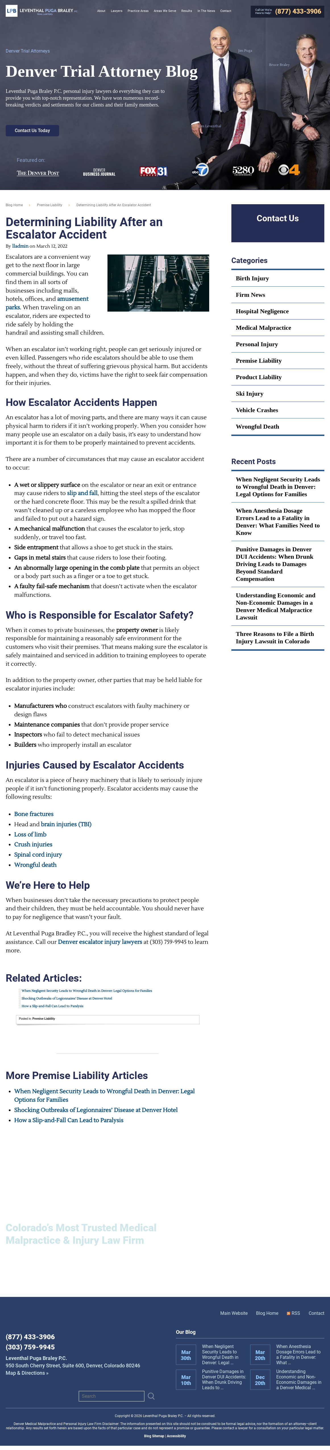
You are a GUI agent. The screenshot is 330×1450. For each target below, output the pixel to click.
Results (186, 11)
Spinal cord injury (38, 858)
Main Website (234, 1317)
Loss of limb (30, 838)
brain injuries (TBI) (66, 828)
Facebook (11, 1400)
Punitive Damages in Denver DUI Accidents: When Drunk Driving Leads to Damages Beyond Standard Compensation (275, 564)
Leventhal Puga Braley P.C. (42, 11)
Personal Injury (257, 344)
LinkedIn (26, 1400)
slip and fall (82, 495)
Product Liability (259, 377)
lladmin (20, 246)
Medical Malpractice (263, 327)
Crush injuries (33, 848)
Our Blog (186, 1336)
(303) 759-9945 (30, 1351)
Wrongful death (35, 869)
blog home (14, 205)
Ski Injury (249, 393)
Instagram (42, 1400)
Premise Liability (49, 205)
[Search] (111, 1400)
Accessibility (176, 1440)
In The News (206, 11)
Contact (316, 1317)
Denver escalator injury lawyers (100, 946)
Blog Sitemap (154, 1440)
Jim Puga (245, 51)
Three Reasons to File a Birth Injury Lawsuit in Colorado (275, 637)
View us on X (57, 1400)
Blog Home (267, 1317)
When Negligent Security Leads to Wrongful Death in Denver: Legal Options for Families (87, 995)
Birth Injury (252, 278)
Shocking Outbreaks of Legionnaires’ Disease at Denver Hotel (67, 1003)
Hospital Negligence (262, 311)
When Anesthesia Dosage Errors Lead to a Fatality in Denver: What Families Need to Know (278, 521)
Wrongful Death (257, 426)
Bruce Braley (279, 65)
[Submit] (151, 1400)
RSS (293, 1317)
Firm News (250, 294)
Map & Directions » (73, 1369)
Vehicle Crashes (257, 410)
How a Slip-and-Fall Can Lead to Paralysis (52, 1010)
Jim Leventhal (210, 126)
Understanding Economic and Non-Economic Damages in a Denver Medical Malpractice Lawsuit (276, 606)
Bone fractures (33, 817)
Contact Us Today (32, 130)
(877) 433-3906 (30, 1341)
